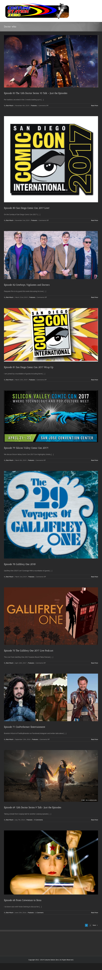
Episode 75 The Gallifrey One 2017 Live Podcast (28, 650)
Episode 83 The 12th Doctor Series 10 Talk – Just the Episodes (35, 93)
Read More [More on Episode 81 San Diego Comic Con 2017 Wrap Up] (94, 380)
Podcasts (34, 105)
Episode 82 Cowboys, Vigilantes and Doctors (27, 284)
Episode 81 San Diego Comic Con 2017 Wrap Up (28, 367)
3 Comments (38, 820)
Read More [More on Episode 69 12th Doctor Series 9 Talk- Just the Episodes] (94, 820)
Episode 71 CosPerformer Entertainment (24, 726)
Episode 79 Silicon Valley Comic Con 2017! (26, 447)
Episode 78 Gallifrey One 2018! (20, 564)
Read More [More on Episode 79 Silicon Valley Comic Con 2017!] (94, 460)
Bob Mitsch (9, 105)
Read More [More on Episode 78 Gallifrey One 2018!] (94, 577)
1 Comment (39, 913)
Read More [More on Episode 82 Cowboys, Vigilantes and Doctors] (94, 297)
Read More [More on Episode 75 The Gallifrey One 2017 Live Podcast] (94, 663)
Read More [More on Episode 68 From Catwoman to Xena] (94, 913)
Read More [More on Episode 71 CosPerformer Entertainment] (94, 739)
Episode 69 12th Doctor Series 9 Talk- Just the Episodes (32, 807)
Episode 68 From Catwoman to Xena (22, 900)
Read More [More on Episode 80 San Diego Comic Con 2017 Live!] (94, 220)
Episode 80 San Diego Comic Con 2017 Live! (26, 208)
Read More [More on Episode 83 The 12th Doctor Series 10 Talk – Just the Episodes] (94, 105)
